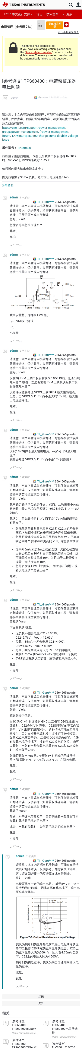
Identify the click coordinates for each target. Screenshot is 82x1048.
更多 (69, 14)
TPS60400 (24, 148)
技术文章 (53, 14)
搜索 (71, 5)
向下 (20, 246)
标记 (41, 996)
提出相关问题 (54, 25)
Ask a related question (38, 52)
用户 (78, 5)
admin (14, 97)
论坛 (39, 14)
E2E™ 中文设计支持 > (18, 14)
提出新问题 (66, 24)
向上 (11, 246)
